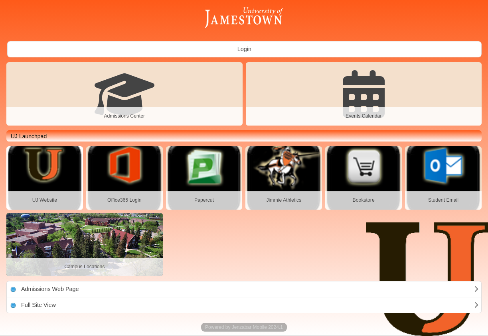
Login (244, 49)
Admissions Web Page (44, 289)
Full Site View (33, 305)
